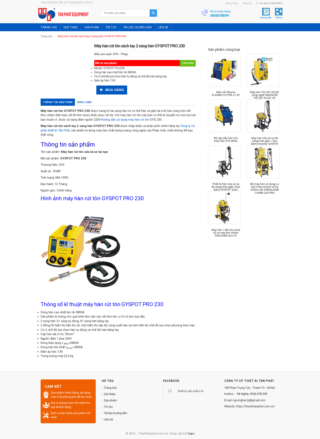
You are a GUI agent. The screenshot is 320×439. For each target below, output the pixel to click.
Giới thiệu (110, 394)
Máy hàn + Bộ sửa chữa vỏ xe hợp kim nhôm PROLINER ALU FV (225, 232)
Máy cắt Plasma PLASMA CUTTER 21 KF (226, 94)
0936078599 (219, 16)
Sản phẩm (110, 400)
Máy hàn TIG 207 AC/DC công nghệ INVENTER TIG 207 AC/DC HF (264, 95)
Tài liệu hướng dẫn (115, 413)
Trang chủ (46, 36)
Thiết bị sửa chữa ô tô (190, 391)
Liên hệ (108, 419)
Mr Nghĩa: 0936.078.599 (252, 394)
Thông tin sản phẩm (57, 102)
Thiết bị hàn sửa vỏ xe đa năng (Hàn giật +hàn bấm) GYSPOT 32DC (225, 186)
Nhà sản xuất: (103, 54)
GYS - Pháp (120, 54)
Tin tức (108, 406)
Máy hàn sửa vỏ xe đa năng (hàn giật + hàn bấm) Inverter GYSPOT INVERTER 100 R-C (264, 142)
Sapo (191, 433)
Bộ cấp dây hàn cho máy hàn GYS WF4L (226, 139)
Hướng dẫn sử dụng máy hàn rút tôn (125, 119)
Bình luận (84, 102)
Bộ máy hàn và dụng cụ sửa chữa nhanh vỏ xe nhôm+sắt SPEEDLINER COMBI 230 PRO (264, 188)
